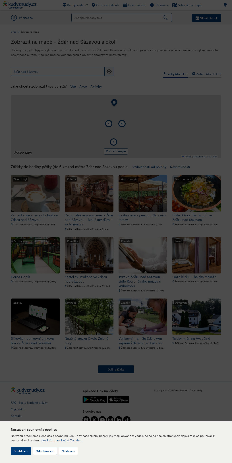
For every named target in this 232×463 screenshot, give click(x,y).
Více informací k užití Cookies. (61, 440)
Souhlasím (21, 451)
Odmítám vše (45, 451)
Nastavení (68, 451)
